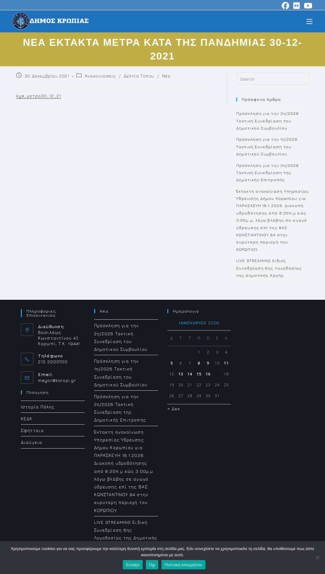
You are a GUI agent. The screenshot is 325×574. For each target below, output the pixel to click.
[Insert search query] (272, 79)
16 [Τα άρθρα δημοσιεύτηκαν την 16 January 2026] (208, 374)
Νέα (166, 75)
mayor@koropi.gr (57, 380)
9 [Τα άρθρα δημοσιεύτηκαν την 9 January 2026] (208, 363)
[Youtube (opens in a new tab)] (307, 5)
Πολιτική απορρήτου (183, 564)
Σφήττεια (32, 430)
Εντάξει (133, 564)
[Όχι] (317, 557)
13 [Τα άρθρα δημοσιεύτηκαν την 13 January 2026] (180, 374)
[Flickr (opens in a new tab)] (296, 5)
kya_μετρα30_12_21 (38, 95)
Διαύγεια (31, 442)
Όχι (152, 564)
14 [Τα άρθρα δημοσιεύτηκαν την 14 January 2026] (190, 374)
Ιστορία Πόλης (38, 406)
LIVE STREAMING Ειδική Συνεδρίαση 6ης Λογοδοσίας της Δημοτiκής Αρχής (269, 268)
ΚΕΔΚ (26, 418)
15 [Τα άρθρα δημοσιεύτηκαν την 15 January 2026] (199, 374)
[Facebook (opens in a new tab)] (285, 5)
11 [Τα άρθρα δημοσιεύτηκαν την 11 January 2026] (226, 363)
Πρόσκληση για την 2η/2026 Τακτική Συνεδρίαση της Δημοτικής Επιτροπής (267, 172)
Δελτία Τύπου (139, 75)
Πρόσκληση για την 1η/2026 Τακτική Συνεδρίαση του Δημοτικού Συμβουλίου (267, 146)
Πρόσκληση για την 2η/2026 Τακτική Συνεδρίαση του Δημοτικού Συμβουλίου (267, 120)
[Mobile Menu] (309, 21)
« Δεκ (173, 408)
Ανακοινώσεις (100, 75)
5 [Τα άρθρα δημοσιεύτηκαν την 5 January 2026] (171, 363)
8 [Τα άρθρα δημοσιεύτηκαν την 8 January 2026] (199, 363)
